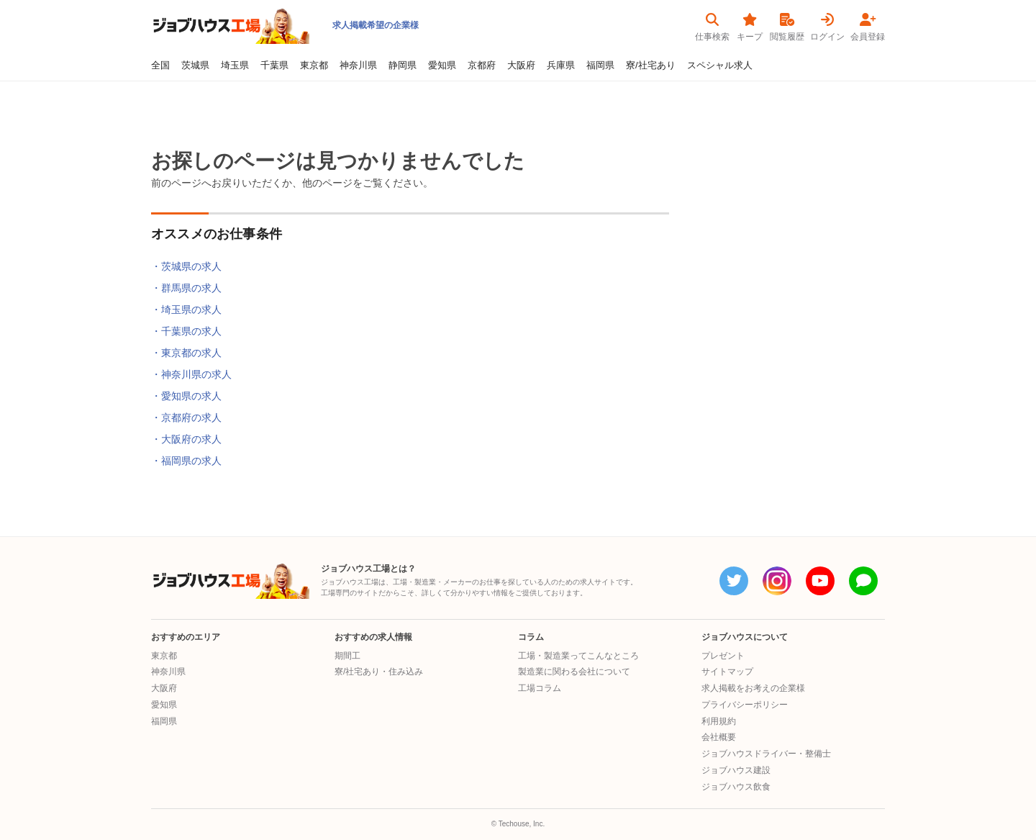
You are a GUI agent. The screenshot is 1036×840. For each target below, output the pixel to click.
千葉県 (274, 65)
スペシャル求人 (720, 65)
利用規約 (718, 721)
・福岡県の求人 (186, 460)
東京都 (314, 65)
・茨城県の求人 (186, 266)
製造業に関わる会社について (574, 672)
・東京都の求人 (186, 352)
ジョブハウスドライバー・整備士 (766, 754)
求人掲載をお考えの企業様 (753, 688)
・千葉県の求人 (186, 331)
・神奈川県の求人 (191, 374)
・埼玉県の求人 (186, 309)
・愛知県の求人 (186, 396)
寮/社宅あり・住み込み (379, 672)
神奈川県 (358, 65)
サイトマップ (727, 672)
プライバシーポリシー (744, 705)
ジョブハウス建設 (736, 770)
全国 (160, 65)
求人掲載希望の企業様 (375, 25)
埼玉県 (235, 65)
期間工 (347, 656)
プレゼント (723, 656)
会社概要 (718, 737)
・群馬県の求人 (186, 288)
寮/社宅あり (651, 65)
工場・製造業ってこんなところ (578, 656)
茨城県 (195, 65)
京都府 (482, 65)
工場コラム (539, 688)
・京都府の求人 (186, 417)
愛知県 (442, 65)
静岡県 (402, 65)
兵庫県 (561, 65)
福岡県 (600, 65)
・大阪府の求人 (186, 439)
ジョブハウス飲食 (736, 787)
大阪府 (521, 65)
